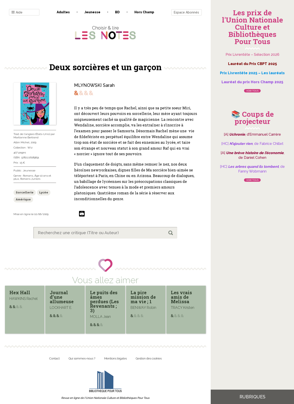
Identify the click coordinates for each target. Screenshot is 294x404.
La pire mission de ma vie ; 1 (143, 297)
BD (117, 12)
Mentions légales (115, 358)
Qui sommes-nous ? (82, 358)
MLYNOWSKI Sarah (94, 85)
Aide (17, 12)
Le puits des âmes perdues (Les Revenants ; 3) (104, 301)
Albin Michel (21, 142)
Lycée (43, 192)
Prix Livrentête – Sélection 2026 (252, 54)
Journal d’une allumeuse (62, 297)
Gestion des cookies (149, 358)
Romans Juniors (30, 178)
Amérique (23, 199)
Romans (28, 175)
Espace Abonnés (186, 12)
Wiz (30, 147)
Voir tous (252, 91)
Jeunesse (92, 12)
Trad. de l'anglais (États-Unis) (32, 134)
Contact (54, 358)
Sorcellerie (25, 192)
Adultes (63, 12)
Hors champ (144, 12)
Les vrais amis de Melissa (181, 297)
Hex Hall (19, 292)
